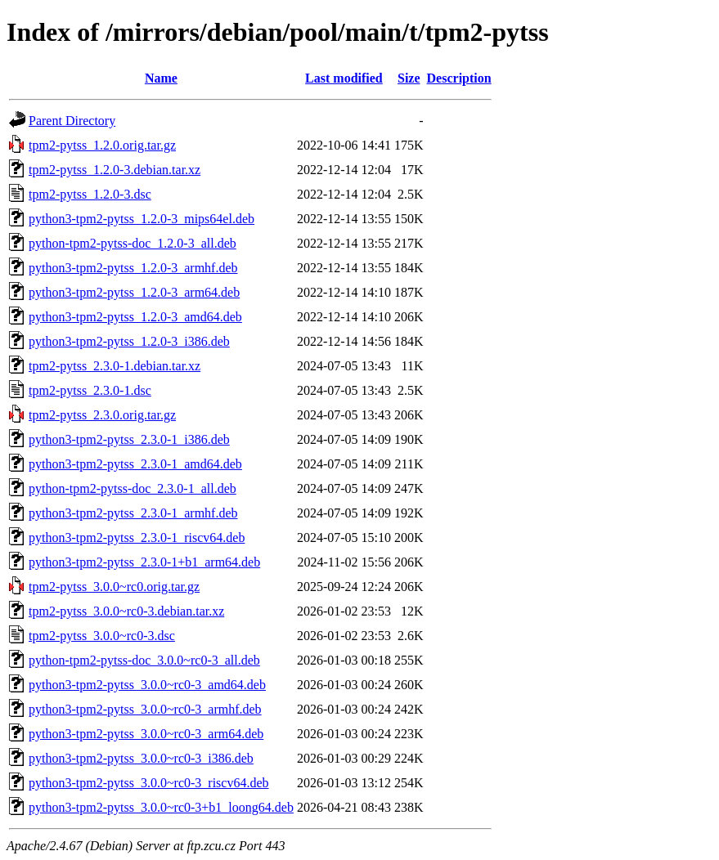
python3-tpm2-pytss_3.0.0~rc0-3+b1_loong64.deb (161, 807)
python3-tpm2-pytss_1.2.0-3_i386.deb (129, 341)
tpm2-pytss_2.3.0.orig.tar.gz (102, 415)
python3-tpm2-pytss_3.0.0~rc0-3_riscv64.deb (149, 783)
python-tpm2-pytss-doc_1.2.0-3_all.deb (132, 243)
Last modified (344, 78)
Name (161, 78)
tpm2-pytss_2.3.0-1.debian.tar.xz (114, 366)
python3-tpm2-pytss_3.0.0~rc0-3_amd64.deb (147, 685)
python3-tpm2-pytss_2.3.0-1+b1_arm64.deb (144, 562)
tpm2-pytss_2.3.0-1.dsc (90, 390)
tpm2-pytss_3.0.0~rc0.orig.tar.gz (114, 586)
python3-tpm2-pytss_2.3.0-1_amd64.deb (135, 464)
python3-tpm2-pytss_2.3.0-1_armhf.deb (133, 513)
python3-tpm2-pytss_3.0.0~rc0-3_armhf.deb (145, 709)
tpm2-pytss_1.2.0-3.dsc (90, 194)
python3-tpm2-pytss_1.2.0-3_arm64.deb (134, 292)
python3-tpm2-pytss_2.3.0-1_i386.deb (129, 439)
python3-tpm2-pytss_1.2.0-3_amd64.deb (135, 317)
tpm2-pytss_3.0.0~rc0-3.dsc (102, 636)
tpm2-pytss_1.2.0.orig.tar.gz (102, 145)
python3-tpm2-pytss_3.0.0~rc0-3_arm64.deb (146, 734)
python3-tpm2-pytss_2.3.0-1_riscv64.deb (137, 537)
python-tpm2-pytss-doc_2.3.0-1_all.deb (132, 488)
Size (409, 78)
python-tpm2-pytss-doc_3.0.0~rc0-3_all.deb (144, 660)
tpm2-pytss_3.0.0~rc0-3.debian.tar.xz (126, 611)
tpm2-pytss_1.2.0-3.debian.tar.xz (114, 170)
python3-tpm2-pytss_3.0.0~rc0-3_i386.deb (141, 758)
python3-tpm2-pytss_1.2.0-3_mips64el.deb (141, 219)
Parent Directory (72, 121)
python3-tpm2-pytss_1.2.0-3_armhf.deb (133, 268)
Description (459, 78)
